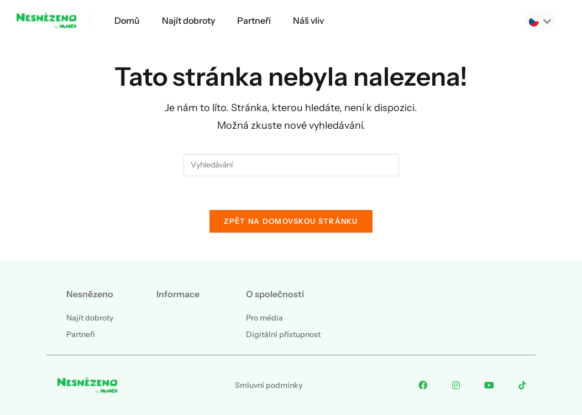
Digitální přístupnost (283, 334)
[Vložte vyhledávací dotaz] (291, 165)
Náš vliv (308, 20)
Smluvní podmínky (268, 385)
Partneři (254, 20)
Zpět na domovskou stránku (291, 221)
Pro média (264, 318)
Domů (127, 20)
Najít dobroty (188, 20)
